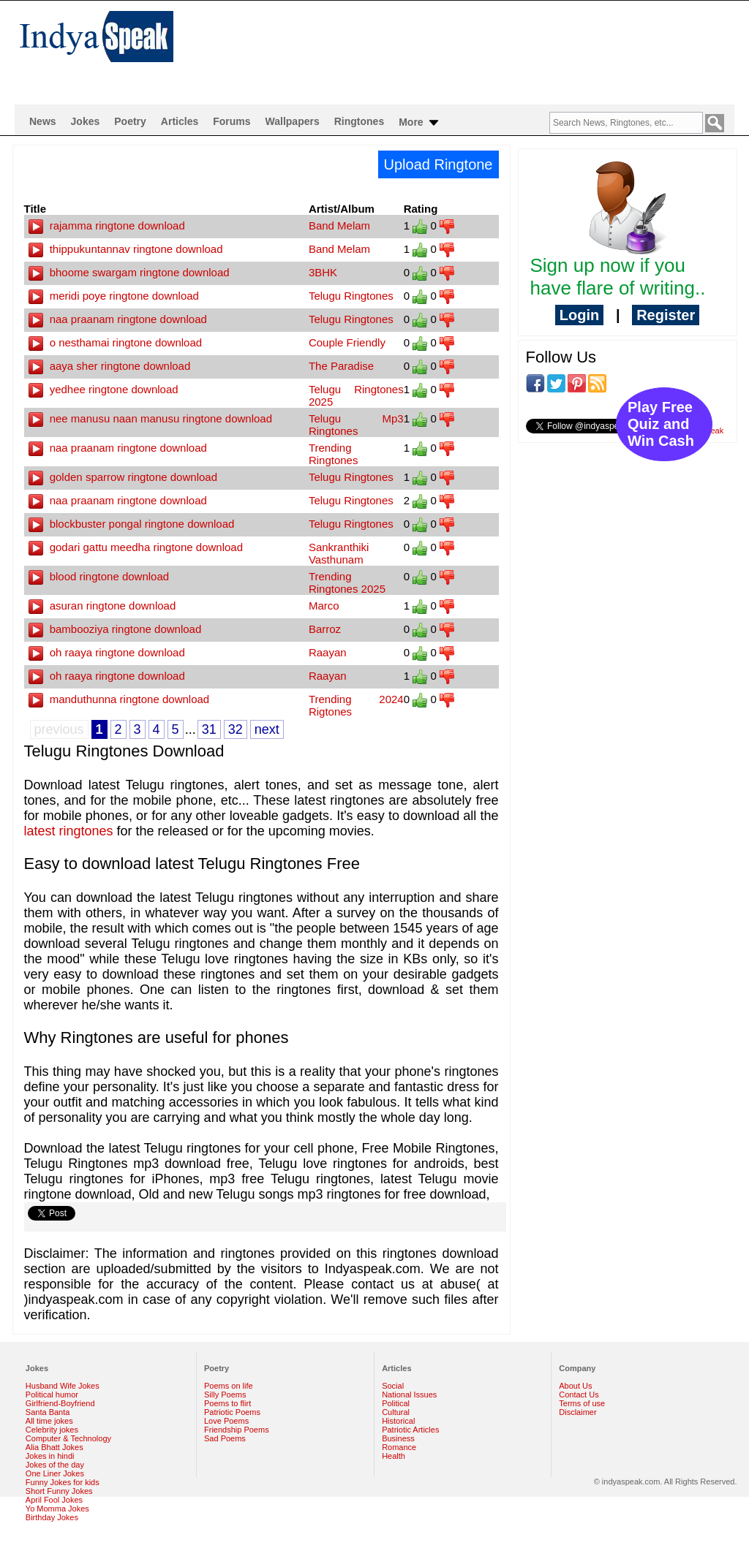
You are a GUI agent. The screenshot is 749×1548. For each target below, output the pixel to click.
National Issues (409, 1394)
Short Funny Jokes (59, 1491)
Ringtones (359, 121)
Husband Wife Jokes (62, 1385)
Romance (399, 1447)
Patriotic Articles (410, 1429)
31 (209, 729)
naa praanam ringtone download (118, 319)
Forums (231, 121)
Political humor (52, 1394)
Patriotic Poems (232, 1412)
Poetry (130, 121)
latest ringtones (68, 831)
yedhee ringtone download (103, 389)
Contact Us (578, 1394)
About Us (575, 1385)
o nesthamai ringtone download (116, 342)
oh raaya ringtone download (107, 652)
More (419, 122)
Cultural (396, 1412)
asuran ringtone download (102, 605)
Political (396, 1403)
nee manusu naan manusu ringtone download (151, 418)
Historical (398, 1420)
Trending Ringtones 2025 (347, 582)
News (42, 121)
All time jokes (49, 1420)
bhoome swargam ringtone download (129, 272)
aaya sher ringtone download (110, 366)
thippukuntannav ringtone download (126, 249)
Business (398, 1438)
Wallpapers (293, 121)
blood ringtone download (99, 576)
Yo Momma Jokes (57, 1508)
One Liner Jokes (55, 1473)
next (267, 729)
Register (665, 315)
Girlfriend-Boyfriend (60, 1403)
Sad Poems (225, 1438)
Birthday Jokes (52, 1517)
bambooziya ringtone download (115, 629)
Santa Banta (48, 1412)
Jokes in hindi (50, 1456)
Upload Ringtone (438, 164)
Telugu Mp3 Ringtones (356, 424)
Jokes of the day (55, 1464)
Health (393, 1456)
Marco (324, 605)
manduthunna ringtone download (119, 699)
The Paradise (341, 366)
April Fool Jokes (54, 1499)
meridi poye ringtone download (114, 295)
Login (579, 315)
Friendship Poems (236, 1429)
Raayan (328, 652)
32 (235, 729)
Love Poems (226, 1420)
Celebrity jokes (52, 1429)
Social (393, 1385)
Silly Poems (225, 1394)
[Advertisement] (469, 48)
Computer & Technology (68, 1438)
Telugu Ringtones (351, 295)
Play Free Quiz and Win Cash (661, 424)
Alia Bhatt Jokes (54, 1447)
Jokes (85, 121)
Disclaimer (577, 1412)
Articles (179, 121)
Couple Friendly (347, 342)
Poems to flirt (227, 1403)
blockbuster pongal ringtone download (132, 523)
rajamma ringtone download (107, 225)
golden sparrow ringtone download (123, 477)
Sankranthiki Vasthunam (339, 553)
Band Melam (339, 225)
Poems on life (228, 1385)
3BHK (323, 272)
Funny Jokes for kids (62, 1482)
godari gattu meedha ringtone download (136, 547)
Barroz (325, 629)
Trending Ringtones (333, 453)
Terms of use (582, 1403)
